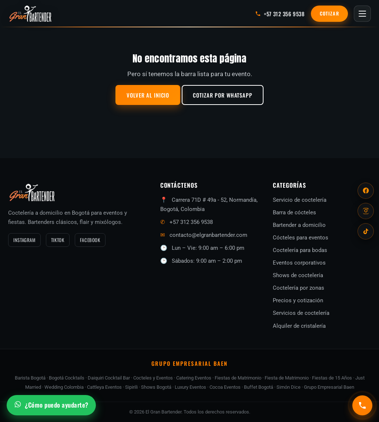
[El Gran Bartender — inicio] (30, 14)
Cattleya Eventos (104, 387)
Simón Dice (288, 387)
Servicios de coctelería (301, 313)
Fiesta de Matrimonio (287, 378)
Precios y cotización (298, 300)
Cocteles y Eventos (153, 378)
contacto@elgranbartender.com (208, 235)
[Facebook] (366, 191)
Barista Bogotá (30, 378)
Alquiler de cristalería (299, 326)
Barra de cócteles (294, 212)
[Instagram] (366, 211)
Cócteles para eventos (300, 237)
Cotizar (329, 13)
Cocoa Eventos (225, 387)
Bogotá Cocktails (66, 378)
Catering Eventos (193, 378)
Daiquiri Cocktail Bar (109, 378)
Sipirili (131, 387)
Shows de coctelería (298, 275)
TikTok (57, 240)
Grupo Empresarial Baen (329, 387)
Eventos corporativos (299, 262)
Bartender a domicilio (299, 225)
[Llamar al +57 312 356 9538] (280, 13)
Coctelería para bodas (300, 250)
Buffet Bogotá (258, 387)
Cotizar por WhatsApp (222, 95)
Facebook (90, 240)
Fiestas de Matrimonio (238, 378)
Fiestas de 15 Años (332, 378)
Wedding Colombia (64, 387)
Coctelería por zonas (298, 288)
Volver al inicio (148, 95)
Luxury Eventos (190, 387)
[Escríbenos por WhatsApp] (51, 405)
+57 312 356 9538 (191, 222)
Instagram (24, 240)
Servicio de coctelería (299, 200)
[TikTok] (366, 231)
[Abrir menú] (362, 14)
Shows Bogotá (156, 387)
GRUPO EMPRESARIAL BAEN (189, 363)
